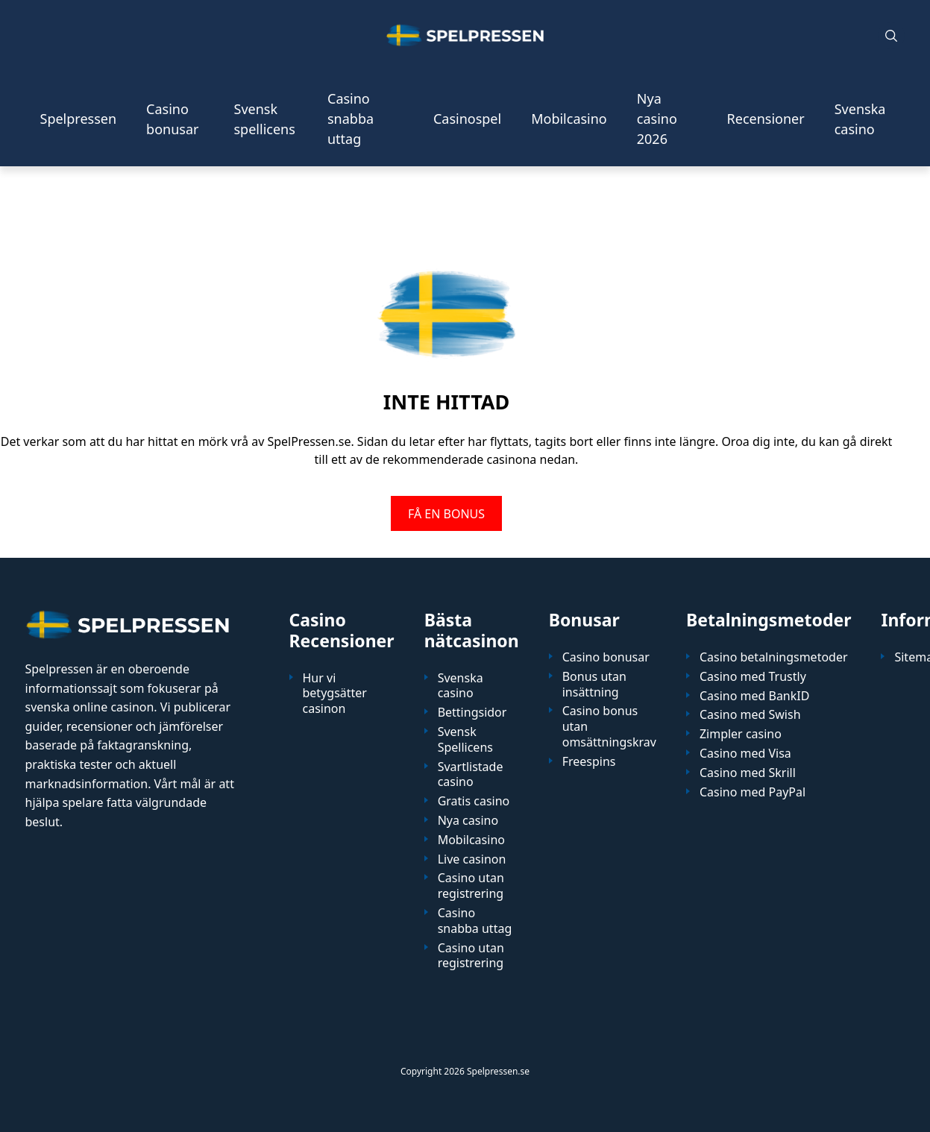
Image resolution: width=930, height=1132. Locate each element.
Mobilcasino (569, 119)
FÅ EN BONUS (446, 513)
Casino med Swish (750, 715)
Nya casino (468, 820)
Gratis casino (474, 801)
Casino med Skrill (748, 773)
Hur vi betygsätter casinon (335, 693)
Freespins (589, 762)
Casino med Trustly (753, 677)
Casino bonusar (172, 119)
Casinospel (467, 119)
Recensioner (766, 119)
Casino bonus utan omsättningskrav (609, 726)
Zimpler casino (741, 734)
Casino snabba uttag (350, 118)
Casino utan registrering (471, 886)
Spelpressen (78, 119)
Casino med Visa (745, 753)
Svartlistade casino (470, 774)
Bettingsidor (472, 712)
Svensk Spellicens (465, 739)
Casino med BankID (755, 696)
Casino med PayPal (752, 792)
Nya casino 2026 (657, 118)
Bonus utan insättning (594, 684)
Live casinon (472, 859)
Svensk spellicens (264, 119)
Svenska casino (860, 119)
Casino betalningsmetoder (774, 657)
